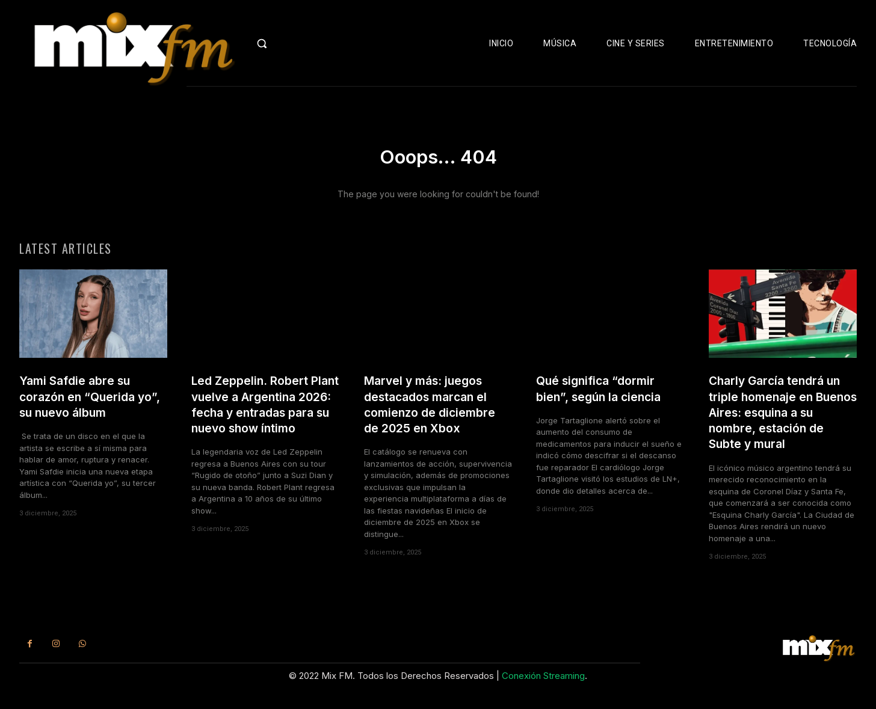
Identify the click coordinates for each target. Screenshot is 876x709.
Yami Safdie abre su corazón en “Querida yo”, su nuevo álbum (81, 406)
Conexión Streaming (543, 689)
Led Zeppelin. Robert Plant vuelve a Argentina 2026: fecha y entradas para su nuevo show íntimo (264, 422)
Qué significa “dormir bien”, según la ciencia (603, 398)
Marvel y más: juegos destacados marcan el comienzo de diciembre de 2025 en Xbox (434, 414)
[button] (284, 43)
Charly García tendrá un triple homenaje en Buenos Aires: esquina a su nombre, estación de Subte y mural (781, 422)
